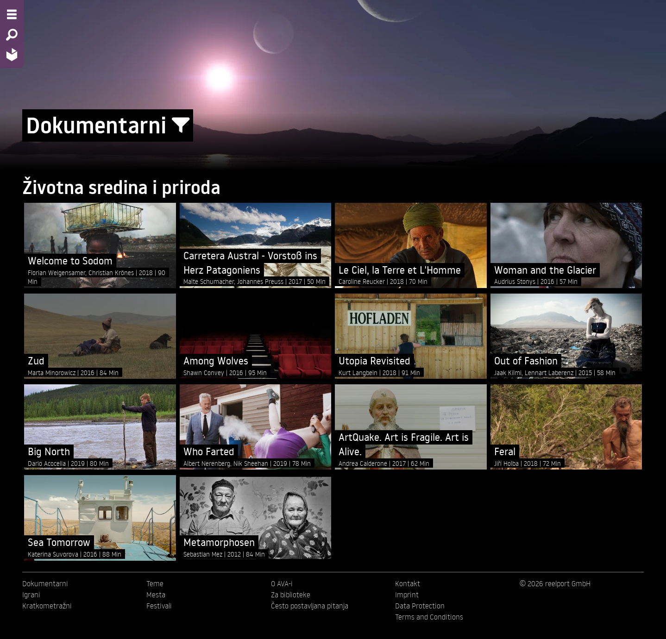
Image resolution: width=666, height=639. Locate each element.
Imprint (407, 594)
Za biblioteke (290, 594)
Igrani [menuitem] (31, 594)
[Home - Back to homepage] (11, 54)
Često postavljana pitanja (309, 605)
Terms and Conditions (429, 616)
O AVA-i (282, 583)
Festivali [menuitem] (159, 605)
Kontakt (407, 583)
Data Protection (420, 605)
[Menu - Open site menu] (11, 14)
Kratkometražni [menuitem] (47, 605)
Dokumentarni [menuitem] (45, 583)
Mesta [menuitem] (155, 594)
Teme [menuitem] (154, 583)
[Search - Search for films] (11, 35)
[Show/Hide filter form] (180, 125)
